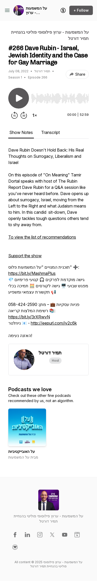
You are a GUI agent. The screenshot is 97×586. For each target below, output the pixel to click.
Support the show (25, 255)
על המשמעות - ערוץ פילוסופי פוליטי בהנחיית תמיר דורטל (37, 10)
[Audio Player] (60, 97)
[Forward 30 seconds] (23, 115)
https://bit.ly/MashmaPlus (32, 273)
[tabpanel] (48, 245)
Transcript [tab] (50, 132)
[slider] (60, 98)
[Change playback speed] (34, 115)
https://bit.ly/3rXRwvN (29, 316)
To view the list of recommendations (42, 237)
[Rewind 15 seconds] (14, 115)
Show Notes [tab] (21, 132)
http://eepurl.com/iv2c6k (54, 323)
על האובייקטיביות (21, 451)
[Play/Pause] (18, 98)
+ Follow (81, 10)
